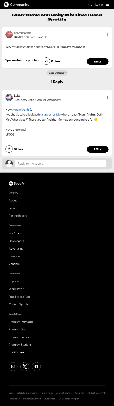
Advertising (16, 249)
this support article (49, 114)
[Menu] (107, 4)
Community (16, 4)
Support (14, 281)
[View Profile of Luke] (17, 96)
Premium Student (20, 345)
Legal (11, 392)
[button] (107, 34)
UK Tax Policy (50, 398)
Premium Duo (17, 329)
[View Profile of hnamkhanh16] (22, 33)
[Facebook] (36, 366)
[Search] (90, 5)
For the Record (18, 216)
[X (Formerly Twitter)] (24, 366)
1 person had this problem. (22, 60)
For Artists (15, 233)
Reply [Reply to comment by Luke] (97, 149)
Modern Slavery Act (32, 398)
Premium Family (19, 337)
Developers (16, 241)
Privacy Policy (47, 392)
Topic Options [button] (56, 73)
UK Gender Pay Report (69, 398)
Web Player (16, 289)
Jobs (12, 208)
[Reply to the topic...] (60, 163)
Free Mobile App (19, 297)
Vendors (14, 264)
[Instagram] (13, 366)
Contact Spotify (19, 304)
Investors (15, 256)
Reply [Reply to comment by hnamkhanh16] (97, 61)
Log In (99, 5)
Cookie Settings (64, 392)
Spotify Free (16, 352)
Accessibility (14, 398)
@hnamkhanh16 (21, 110)
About (13, 200)
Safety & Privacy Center (27, 392)
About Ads (80, 392)
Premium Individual (21, 322)
